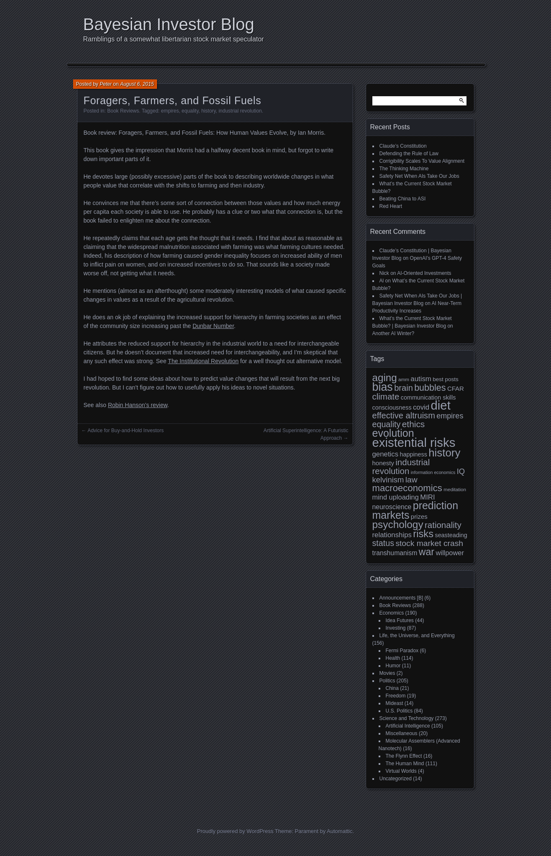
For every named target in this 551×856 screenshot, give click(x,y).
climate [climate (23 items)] (386, 396)
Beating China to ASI (402, 199)
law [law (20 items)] (411, 479)
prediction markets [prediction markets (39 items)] (415, 510)
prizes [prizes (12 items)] (419, 516)
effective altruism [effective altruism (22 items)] (403, 415)
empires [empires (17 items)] (449, 416)
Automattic (339, 831)
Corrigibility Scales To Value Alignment (422, 161)
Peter (106, 84)
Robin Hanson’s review (137, 405)
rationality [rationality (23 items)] (443, 525)
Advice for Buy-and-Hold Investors (125, 430)
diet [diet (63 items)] (441, 405)
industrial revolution (239, 111)
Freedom (396, 696)
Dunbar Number (213, 326)
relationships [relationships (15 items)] (392, 535)
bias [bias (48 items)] (382, 387)
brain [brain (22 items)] (403, 387)
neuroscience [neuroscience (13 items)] (392, 506)
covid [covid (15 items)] (421, 407)
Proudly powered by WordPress (235, 831)
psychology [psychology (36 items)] (397, 524)
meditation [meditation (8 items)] (454, 489)
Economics (391, 613)
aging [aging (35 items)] (384, 377)
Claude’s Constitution (403, 146)
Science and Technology (406, 718)
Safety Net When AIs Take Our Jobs (419, 176)
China (392, 688)
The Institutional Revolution (203, 361)
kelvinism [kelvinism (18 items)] (388, 479)
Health (393, 658)
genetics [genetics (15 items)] (385, 454)
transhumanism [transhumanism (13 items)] (395, 552)
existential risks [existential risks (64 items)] (414, 442)
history (208, 111)
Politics (387, 681)
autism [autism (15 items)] (420, 379)
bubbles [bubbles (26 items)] (430, 388)
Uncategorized (395, 779)
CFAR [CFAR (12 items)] (455, 388)
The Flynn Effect (404, 756)
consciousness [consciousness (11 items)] (392, 407)
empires (170, 111)
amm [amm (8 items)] (403, 379)
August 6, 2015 (137, 84)
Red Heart (390, 206)
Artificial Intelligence (408, 726)
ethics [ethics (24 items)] (413, 424)
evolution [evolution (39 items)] (393, 433)
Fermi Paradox (402, 651)
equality (190, 111)
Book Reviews (123, 111)
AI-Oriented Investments (424, 273)
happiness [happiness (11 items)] (413, 454)
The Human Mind (405, 763)
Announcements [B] (401, 598)
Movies (387, 673)
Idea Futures (400, 620)
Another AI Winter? (393, 333)
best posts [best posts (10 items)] (446, 379)
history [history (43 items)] (444, 453)
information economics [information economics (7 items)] (433, 472)
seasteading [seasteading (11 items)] (451, 535)
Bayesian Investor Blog (168, 24)
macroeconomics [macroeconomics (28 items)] (407, 488)
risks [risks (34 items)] (423, 533)
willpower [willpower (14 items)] (450, 552)
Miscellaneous (402, 733)
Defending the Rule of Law (408, 153)
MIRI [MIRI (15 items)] (427, 497)
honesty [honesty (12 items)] (383, 462)
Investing (396, 628)
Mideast (394, 703)
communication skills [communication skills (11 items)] (428, 397)
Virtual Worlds (401, 771)
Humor (393, 666)
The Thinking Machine (404, 169)
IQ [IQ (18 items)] (461, 471)
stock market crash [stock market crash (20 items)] (429, 543)
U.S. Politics (399, 711)
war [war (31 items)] (426, 551)
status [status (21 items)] (383, 543)
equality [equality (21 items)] (386, 424)
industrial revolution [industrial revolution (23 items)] (401, 466)
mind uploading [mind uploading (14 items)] (395, 497)
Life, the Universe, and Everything (417, 635)
